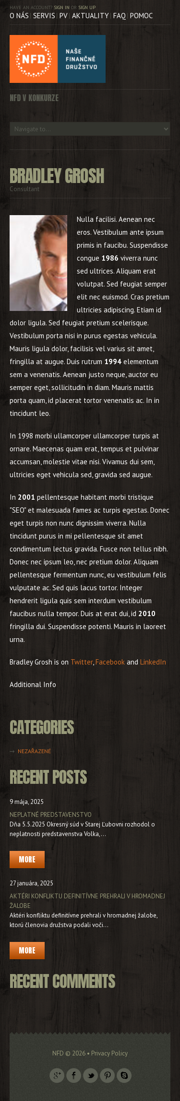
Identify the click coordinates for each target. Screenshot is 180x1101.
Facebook (110, 661)
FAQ (119, 15)
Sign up (87, 7)
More (27, 859)
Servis (44, 15)
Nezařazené (34, 751)
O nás (19, 15)
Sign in (62, 7)
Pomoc (141, 15)
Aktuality (90, 15)
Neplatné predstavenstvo (51, 815)
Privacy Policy (109, 1053)
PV (64, 15)
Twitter (82, 661)
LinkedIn (153, 661)
